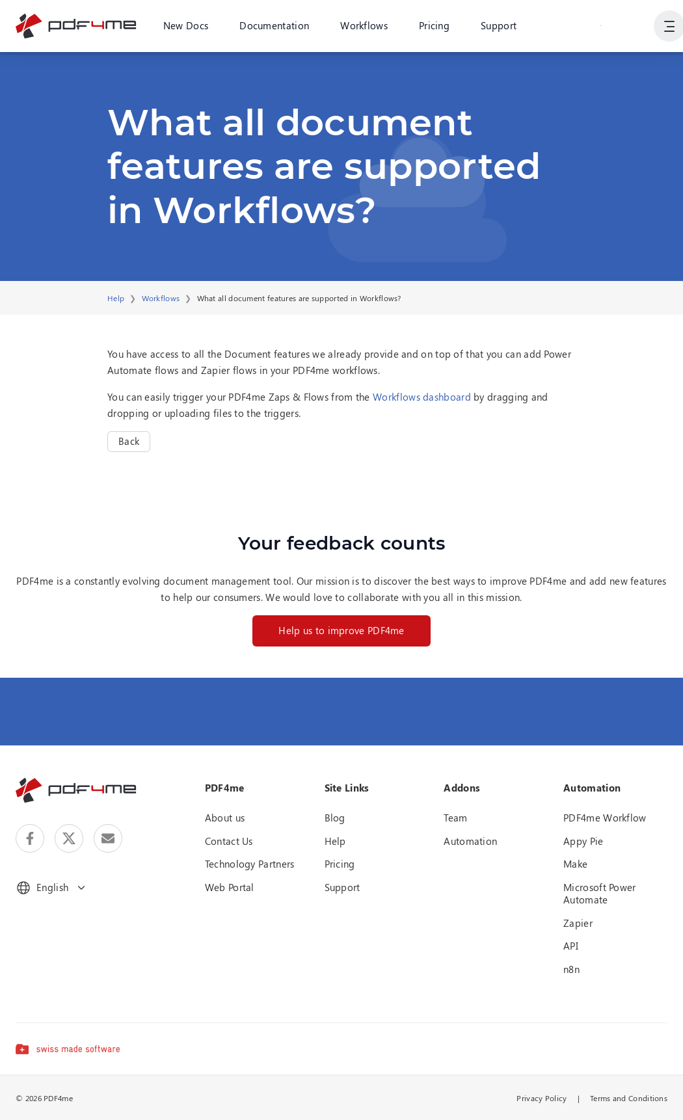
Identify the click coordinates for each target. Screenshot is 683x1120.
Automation (470, 840)
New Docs (185, 25)
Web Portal (229, 887)
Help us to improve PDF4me (341, 630)
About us (225, 817)
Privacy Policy (541, 1098)
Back (128, 440)
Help (115, 298)
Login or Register (599, 25)
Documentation (274, 25)
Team (455, 817)
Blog (335, 817)
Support (498, 25)
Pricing (434, 25)
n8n (571, 969)
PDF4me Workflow (605, 817)
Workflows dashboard (422, 396)
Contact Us (229, 840)
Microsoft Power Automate (599, 894)
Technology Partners (250, 863)
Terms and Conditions (628, 1098)
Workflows (364, 25)
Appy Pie (583, 840)
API (570, 945)
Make (575, 863)
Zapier (578, 922)
